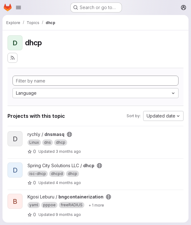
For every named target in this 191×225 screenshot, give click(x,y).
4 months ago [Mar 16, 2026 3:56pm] (68, 182)
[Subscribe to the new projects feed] (13, 58)
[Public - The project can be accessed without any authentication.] (69, 134)
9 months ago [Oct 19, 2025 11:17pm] (68, 214)
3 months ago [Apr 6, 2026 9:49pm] (68, 151)
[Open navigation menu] (18, 7)
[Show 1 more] (96, 205)
